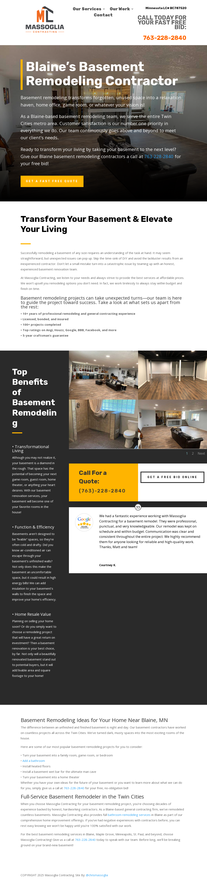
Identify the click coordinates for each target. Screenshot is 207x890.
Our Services (87, 9)
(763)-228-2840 (102, 484)
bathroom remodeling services (129, 815)
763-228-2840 (164, 37)
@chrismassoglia (97, 875)
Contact (103, 15)
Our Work (120, 9)
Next (175, 434)
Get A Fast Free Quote (52, 181)
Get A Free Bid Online (172, 470)
